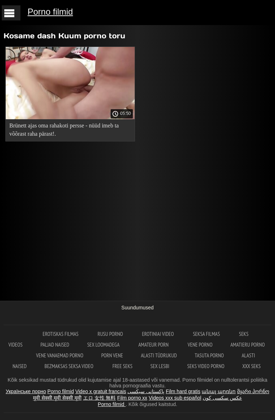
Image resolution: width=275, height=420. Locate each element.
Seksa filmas (207, 333)
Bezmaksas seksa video (69, 366)
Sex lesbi (159, 366)
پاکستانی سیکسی (145, 391)
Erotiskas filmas (61, 333)
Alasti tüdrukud (159, 355)
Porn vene (112, 355)
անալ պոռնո (219, 391)
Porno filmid (50, 11)
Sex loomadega (103, 344)
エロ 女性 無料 (99, 398)
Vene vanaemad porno (59, 355)
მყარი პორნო (253, 391)
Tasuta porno (209, 355)
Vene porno (200, 344)
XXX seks (251, 366)
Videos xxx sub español (175, 398)
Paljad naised (54, 344)
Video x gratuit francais (100, 391)
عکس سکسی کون (222, 398)
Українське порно (26, 391)
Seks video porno (206, 366)
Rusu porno (110, 333)
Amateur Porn (154, 344)
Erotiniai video (158, 333)
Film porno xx (132, 398)
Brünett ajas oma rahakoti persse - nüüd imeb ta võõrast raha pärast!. (64, 129)
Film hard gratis (183, 391)
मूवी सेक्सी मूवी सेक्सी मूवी (57, 398)
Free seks (122, 366)
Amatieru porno (247, 344)
